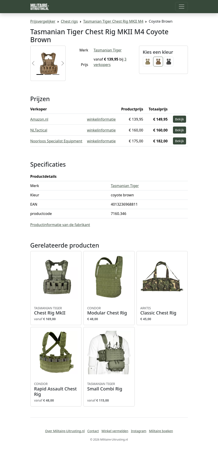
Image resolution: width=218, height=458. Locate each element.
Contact (93, 431)
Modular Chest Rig (109, 311)
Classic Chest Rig (162, 311)
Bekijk (179, 119)
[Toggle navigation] (181, 6)
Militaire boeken (161, 431)
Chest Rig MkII (56, 311)
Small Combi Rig (109, 387)
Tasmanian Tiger (108, 50)
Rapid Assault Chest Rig (56, 389)
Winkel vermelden (114, 431)
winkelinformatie (101, 119)
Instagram (138, 431)
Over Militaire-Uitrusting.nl (65, 431)
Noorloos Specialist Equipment (56, 141)
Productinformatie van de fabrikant (60, 224)
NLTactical (38, 130)
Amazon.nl (39, 119)
